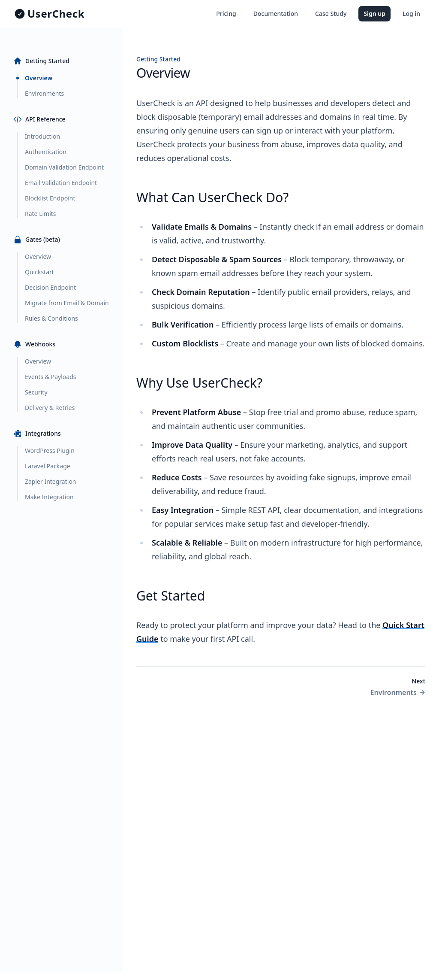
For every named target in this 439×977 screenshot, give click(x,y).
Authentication (45, 152)
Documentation (275, 13)
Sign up (374, 13)
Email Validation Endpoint (61, 183)
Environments (44, 93)
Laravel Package (47, 466)
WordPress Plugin (50, 450)
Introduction (42, 136)
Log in (411, 13)
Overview (38, 78)
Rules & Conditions (51, 318)
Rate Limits (40, 213)
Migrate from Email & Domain (67, 303)
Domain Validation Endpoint (64, 167)
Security (36, 392)
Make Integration (49, 497)
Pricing (226, 13)
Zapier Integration (50, 481)
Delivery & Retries (50, 408)
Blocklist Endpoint (50, 198)
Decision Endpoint (50, 287)
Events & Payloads (50, 377)
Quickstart (39, 272)
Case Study (330, 13)
